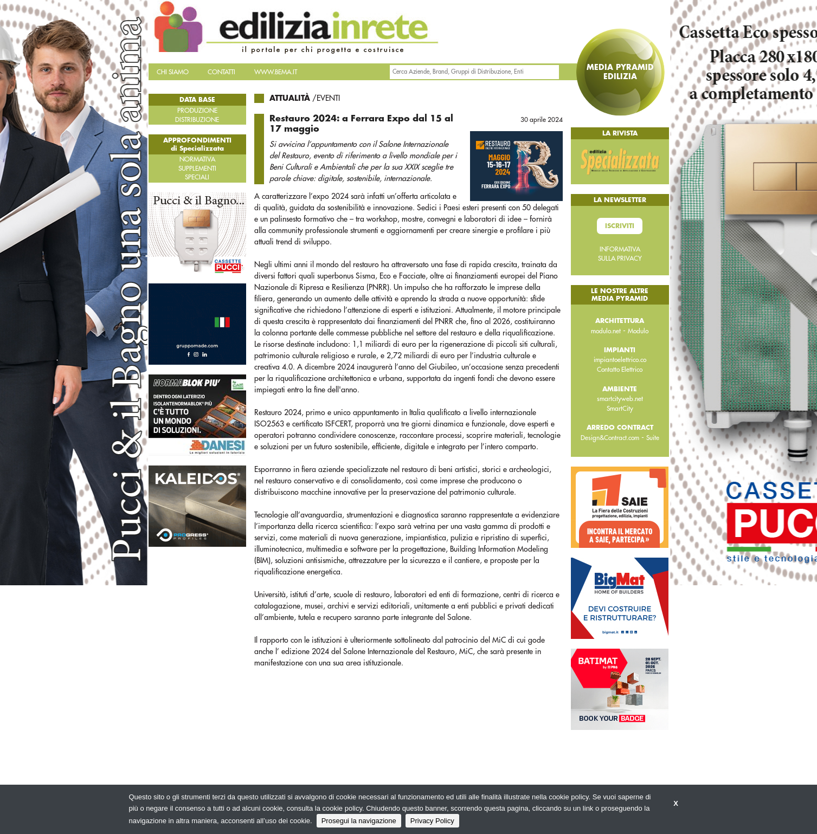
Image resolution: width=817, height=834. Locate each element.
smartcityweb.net (620, 399)
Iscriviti (619, 226)
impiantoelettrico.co (620, 360)
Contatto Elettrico (619, 369)
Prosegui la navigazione (358, 821)
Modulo (638, 331)
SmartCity (620, 408)
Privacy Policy (432, 821)
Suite (652, 438)
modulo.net (606, 331)
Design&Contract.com (610, 438)
